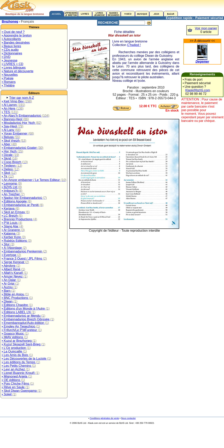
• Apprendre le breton (17, 35)
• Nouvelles (10, 74)
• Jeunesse (9, 60)
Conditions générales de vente (104, 418)
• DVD (6, 57)
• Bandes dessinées (16, 42)
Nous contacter (128, 418)
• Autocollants (11, 39)
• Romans (9, 82)
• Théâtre (8, 85)
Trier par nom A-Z (21, 97)
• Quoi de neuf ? (13, 32)
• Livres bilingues (14, 67)
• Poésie (7, 78)
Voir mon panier (206, 28)
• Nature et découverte (17, 71)
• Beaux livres (11, 46)
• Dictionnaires (12, 53)
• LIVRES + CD (12, 64)
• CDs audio (10, 49)
